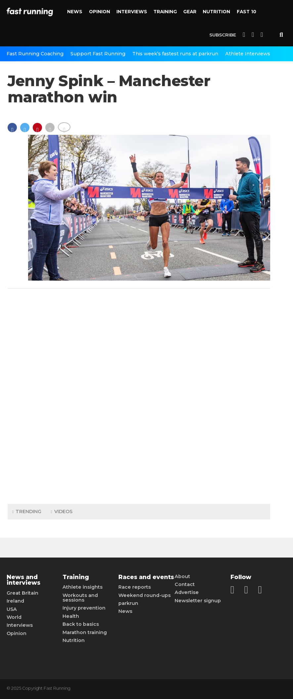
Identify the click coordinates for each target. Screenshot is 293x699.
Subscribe (222, 34)
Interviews (131, 11)
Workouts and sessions (80, 598)
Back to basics (81, 624)
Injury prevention (84, 608)
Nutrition (216, 11)
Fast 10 (246, 11)
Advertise (187, 592)
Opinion (99, 11)
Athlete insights (83, 587)
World (14, 617)
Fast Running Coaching (35, 54)
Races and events (146, 577)
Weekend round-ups (144, 595)
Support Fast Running (97, 54)
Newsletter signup (198, 600)
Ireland (15, 601)
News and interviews (23, 580)
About (182, 576)
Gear (189, 11)
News (74, 11)
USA (12, 609)
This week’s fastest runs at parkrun (175, 54)
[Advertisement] (138, 394)
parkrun (128, 603)
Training (165, 11)
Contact (185, 584)
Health (71, 616)
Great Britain (22, 593)
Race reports (134, 587)
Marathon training (85, 632)
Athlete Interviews (247, 54)
